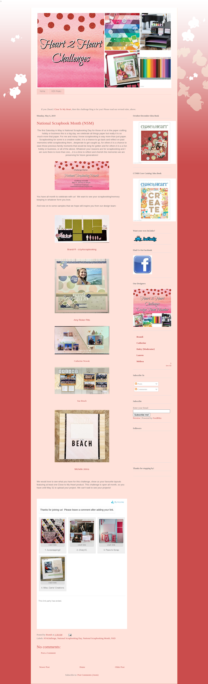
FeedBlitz (157, 418)
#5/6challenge (50, 638)
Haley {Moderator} (146, 349)
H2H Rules (56, 91)
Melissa (140, 361)
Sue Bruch (82, 401)
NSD (113, 638)
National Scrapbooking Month (96, 638)
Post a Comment (48, 653)
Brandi (140, 337)
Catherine (141, 343)
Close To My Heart (62, 109)
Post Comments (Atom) (87, 675)
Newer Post (44, 667)
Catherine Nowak (82, 361)
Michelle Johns (82, 469)
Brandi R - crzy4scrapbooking (81, 249)
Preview (136, 418)
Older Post (119, 667)
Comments (141, 389)
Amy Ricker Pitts (82, 320)
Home (42, 91)
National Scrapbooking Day (69, 638)
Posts (138, 384)
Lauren (140, 355)
